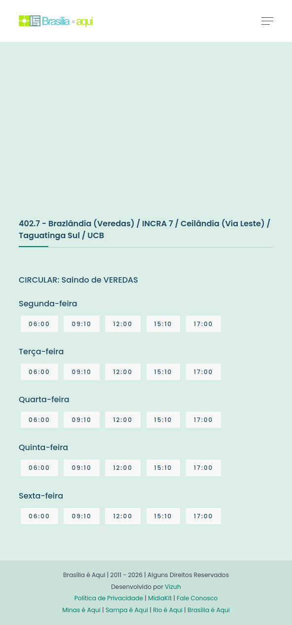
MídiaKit (160, 598)
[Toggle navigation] (267, 21)
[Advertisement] (93, 140)
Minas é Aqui (81, 610)
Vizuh (173, 587)
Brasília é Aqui (208, 610)
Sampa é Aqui (127, 610)
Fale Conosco (197, 598)
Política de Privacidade (108, 598)
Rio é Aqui (167, 610)
